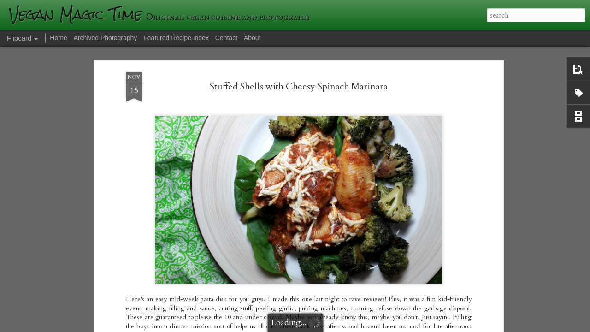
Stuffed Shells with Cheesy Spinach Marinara (299, 86)
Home (58, 38)
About (252, 38)
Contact (226, 38)
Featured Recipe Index (176, 38)
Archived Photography (105, 38)
